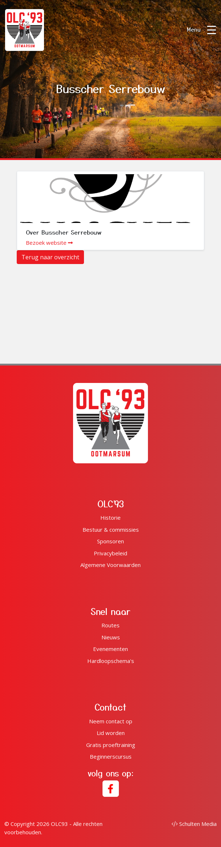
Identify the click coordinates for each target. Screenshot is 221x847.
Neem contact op (110, 721)
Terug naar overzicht (50, 257)
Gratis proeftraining (110, 744)
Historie (110, 517)
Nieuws (110, 637)
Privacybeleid (110, 553)
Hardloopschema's (110, 660)
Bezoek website (49, 242)
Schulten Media (194, 823)
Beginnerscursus (111, 756)
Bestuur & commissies (111, 529)
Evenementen (110, 648)
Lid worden (111, 732)
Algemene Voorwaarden (110, 564)
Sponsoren (110, 541)
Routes (110, 625)
